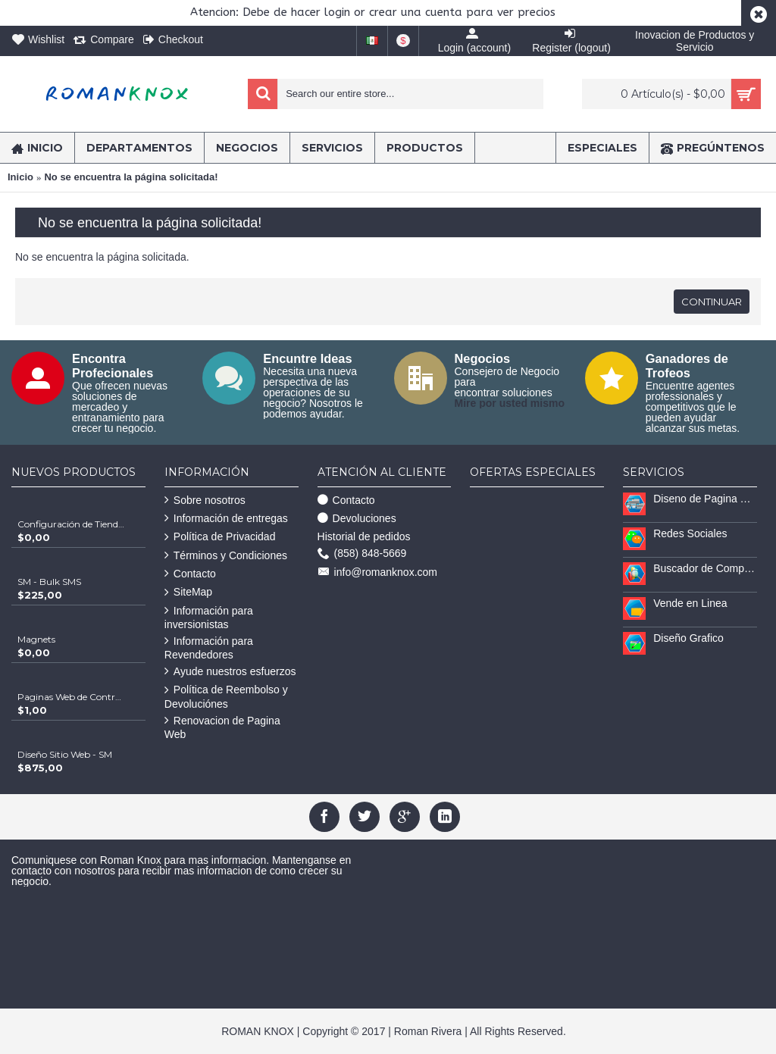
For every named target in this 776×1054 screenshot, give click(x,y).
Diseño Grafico (688, 638)
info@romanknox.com (377, 572)
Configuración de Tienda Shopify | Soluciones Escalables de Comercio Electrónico (71, 524)
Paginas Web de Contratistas (71, 696)
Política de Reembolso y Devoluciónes (226, 696)
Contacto (190, 574)
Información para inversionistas (208, 617)
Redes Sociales (690, 533)
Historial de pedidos (364, 536)
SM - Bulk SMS (49, 581)
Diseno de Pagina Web (705, 499)
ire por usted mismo (514, 403)
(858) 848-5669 (362, 553)
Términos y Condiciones (225, 555)
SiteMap (188, 592)
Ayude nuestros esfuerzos (230, 671)
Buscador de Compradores (705, 568)
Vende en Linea (690, 603)
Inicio (20, 177)
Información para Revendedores (208, 648)
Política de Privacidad (220, 536)
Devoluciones (357, 518)
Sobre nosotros (205, 500)
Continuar (711, 302)
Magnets (36, 639)
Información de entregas (226, 518)
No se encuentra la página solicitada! (130, 177)
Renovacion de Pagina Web (222, 727)
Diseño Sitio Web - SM (64, 754)
